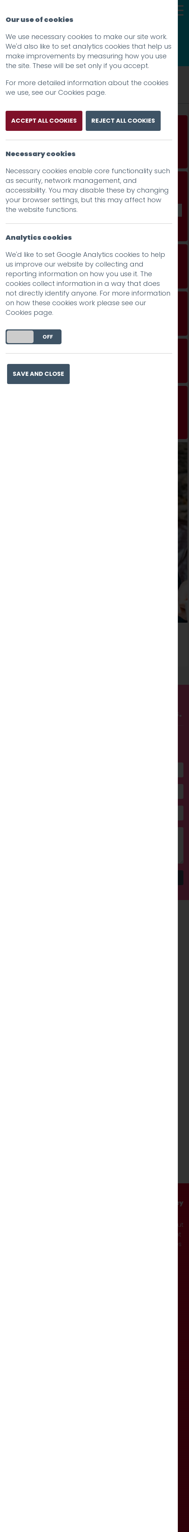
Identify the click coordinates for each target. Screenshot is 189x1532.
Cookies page (81, 92)
